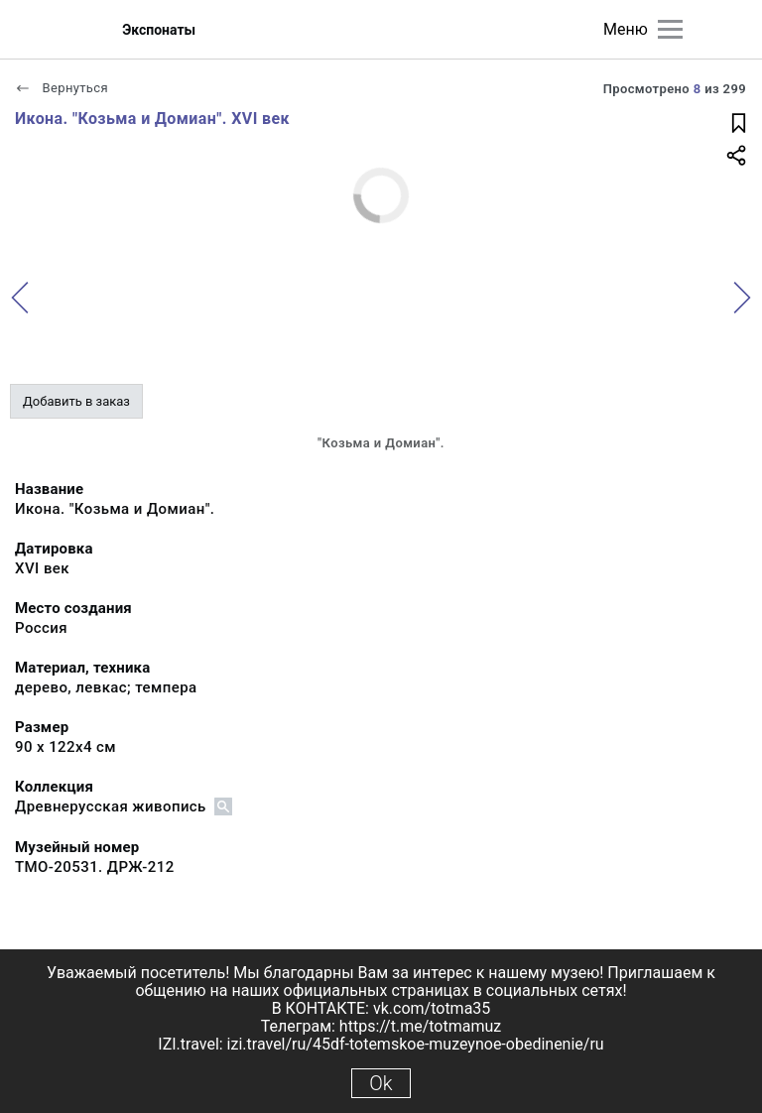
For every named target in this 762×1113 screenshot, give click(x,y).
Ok (380, 1083)
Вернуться (61, 87)
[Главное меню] (670, 29)
